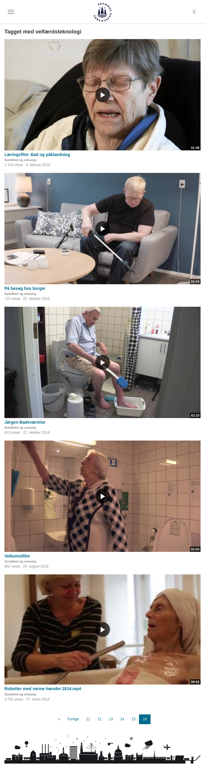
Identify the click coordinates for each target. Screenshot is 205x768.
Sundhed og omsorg (20, 160)
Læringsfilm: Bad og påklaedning (37, 154)
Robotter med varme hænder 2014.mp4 (42, 688)
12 (99, 719)
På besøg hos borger (25, 288)
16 (145, 719)
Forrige (73, 719)
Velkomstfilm (17, 556)
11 (88, 719)
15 (133, 719)
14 (122, 719)
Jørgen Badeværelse (24, 422)
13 (111, 719)
